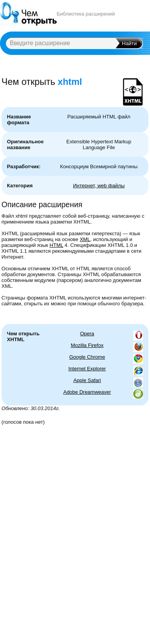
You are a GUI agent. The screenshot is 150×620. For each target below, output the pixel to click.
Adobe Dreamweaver (87, 392)
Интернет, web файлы (99, 185)
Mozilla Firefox (87, 345)
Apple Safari (87, 380)
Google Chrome (87, 357)
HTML (56, 245)
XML (85, 239)
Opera (87, 333)
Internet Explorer (87, 369)
